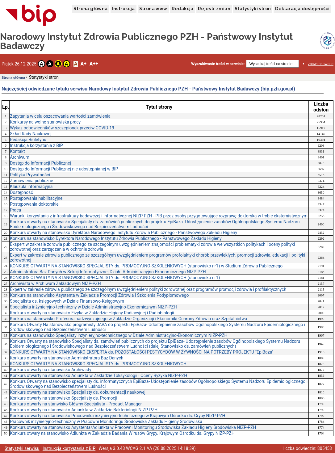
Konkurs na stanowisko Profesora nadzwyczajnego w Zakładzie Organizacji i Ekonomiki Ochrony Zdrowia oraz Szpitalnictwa (128, 318)
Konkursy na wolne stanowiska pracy (45, 122)
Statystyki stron (253, 8)
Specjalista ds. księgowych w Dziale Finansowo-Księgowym (67, 301)
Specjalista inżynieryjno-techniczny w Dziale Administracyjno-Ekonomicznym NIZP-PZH (93, 306)
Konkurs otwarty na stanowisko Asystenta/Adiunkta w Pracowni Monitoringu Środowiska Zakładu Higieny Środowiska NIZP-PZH (133, 427)
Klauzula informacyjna (31, 186)
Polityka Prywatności (30, 174)
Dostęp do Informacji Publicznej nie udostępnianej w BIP (64, 168)
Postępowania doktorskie (34, 204)
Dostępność (21, 192)
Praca (15, 210)
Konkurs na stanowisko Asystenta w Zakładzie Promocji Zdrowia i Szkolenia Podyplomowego (99, 295)
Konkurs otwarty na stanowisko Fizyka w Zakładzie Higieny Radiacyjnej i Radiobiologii (92, 312)
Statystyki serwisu (22, 448)
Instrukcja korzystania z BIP (36, 145)
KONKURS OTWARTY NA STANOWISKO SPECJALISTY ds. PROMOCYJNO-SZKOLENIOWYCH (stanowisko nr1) (115, 277)
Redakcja (183, 8)
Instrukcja (123, 8)
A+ (83, 64)
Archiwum (19, 157)
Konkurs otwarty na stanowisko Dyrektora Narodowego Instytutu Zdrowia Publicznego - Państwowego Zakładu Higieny (123, 232)
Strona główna (90, 8)
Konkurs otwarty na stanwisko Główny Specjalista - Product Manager (76, 403)
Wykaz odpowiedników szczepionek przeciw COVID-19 (62, 127)
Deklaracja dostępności (302, 8)
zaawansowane (320, 64)
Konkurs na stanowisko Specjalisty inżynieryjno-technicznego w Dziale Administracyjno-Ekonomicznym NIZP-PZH (118, 335)
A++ (94, 64)
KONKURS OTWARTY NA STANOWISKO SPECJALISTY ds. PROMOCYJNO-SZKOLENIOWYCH (98, 363)
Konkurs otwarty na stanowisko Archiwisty (50, 369)
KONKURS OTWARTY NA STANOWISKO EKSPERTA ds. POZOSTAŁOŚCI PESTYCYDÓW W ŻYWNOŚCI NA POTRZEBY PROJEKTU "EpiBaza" (141, 352)
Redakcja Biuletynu (28, 139)
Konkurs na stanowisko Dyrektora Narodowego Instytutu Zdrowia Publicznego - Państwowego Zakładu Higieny (115, 238)
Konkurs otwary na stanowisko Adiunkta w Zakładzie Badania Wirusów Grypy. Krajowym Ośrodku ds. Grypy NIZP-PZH (122, 433)
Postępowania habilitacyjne (36, 198)
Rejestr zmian (214, 8)
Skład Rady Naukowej (30, 133)
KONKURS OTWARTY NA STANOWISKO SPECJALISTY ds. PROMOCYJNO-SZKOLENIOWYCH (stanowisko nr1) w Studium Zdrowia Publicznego (146, 265)
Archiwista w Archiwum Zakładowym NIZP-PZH (55, 283)
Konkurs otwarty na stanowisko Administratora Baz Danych (66, 357)
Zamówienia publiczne (31, 180)
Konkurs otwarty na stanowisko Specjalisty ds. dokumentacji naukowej (77, 392)
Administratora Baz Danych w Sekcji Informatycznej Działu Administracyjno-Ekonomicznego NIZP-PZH (108, 271)
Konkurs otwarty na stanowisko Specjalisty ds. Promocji (63, 398)
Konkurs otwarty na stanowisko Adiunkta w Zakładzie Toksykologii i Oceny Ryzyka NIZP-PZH (98, 375)
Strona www (153, 8)
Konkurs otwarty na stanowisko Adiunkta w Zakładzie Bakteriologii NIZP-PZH (83, 409)
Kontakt (17, 151)
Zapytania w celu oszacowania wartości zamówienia (60, 116)
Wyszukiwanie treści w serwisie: (218, 64)
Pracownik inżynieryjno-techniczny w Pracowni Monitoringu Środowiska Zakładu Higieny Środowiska (106, 421)
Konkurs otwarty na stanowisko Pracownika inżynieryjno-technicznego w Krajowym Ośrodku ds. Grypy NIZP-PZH (117, 415)
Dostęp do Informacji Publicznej (40, 163)
